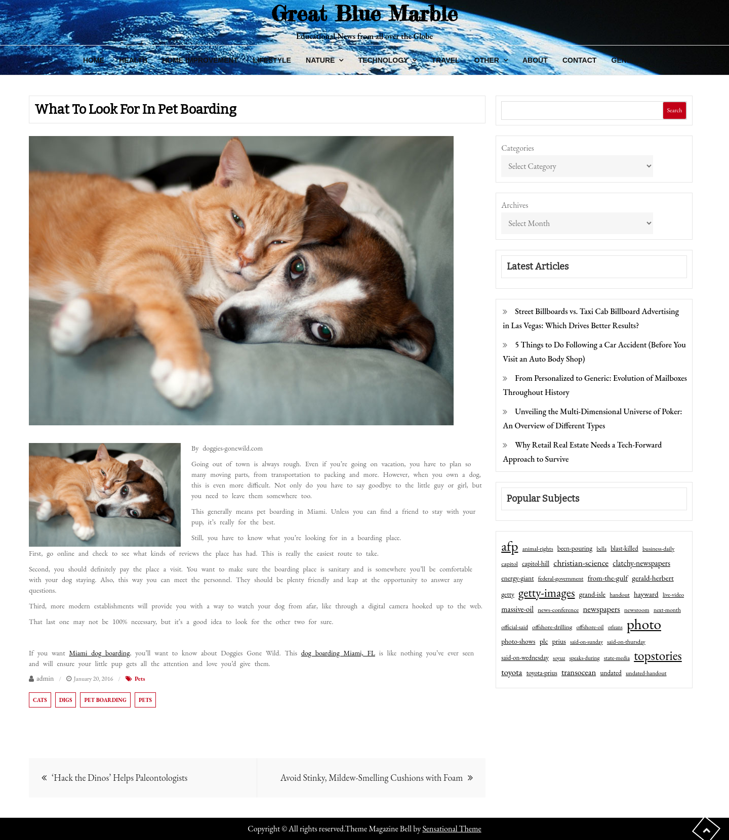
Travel (446, 60)
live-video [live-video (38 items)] (673, 594)
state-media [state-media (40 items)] (617, 658)
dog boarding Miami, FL (338, 652)
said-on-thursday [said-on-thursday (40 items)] (626, 642)
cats (40, 699)
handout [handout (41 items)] (619, 595)
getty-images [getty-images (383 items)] (546, 593)
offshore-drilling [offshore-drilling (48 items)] (552, 627)
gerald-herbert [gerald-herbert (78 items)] (652, 578)
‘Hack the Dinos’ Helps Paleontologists (119, 777)
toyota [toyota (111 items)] (511, 672)
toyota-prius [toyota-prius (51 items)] (541, 673)
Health (133, 60)
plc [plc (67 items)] (544, 641)
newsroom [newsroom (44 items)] (637, 610)
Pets (140, 679)
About (535, 60)
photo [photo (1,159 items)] (644, 624)
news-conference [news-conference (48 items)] (558, 609)
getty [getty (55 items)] (507, 594)
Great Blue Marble (364, 13)
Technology (383, 60)
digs (65, 699)
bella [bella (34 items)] (601, 548)
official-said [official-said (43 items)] (514, 627)
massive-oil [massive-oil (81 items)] (517, 609)
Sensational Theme (451, 828)
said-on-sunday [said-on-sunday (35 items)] (586, 641)
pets (145, 699)
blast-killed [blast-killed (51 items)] (624, 548)
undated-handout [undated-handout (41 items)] (646, 673)
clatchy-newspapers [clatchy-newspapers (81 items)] (641, 563)
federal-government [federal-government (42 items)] (561, 578)
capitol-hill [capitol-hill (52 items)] (535, 563)
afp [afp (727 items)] (509, 546)
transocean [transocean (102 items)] (578, 672)
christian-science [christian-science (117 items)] (581, 562)
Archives (514, 205)
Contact (579, 60)
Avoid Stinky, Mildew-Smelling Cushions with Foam (371, 777)
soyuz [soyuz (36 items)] (559, 657)
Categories (517, 148)
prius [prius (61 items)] (559, 641)
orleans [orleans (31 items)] (615, 627)
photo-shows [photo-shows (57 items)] (518, 641)
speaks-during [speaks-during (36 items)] (585, 657)
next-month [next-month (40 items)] (667, 610)
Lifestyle (272, 60)
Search (674, 110)
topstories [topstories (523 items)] (658, 656)
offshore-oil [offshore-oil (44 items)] (589, 627)
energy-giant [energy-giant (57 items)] (517, 578)
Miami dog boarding (99, 652)
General (629, 60)
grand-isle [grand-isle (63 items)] (592, 594)
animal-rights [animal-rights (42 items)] (537, 549)
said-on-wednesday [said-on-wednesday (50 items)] (525, 657)
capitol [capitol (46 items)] (509, 563)
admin (45, 678)
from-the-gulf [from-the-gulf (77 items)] (608, 578)
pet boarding (105, 699)
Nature (320, 60)
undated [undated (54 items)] (610, 672)
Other (486, 60)
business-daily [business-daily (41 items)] (658, 549)
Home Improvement (200, 60)
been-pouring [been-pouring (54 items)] (574, 548)
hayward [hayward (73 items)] (646, 594)
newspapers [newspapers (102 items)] (601, 608)
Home (93, 60)
